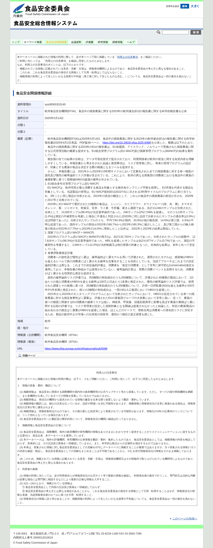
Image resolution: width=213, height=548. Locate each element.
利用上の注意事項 (127, 56)
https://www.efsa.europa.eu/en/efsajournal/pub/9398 (76, 348)
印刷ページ (29, 355)
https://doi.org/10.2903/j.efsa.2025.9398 (126, 142)
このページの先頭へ (184, 518)
